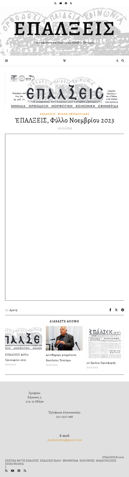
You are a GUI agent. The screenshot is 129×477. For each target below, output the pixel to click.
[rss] (55, 3)
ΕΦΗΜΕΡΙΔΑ (70, 461)
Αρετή (13, 310)
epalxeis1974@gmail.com (64, 440)
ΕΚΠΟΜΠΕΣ (87, 461)
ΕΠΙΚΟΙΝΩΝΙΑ (14, 464)
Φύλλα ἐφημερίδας (73, 114)
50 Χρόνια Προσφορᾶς (101, 363)
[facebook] (66, 3)
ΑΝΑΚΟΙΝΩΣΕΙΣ (106, 461)
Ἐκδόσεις (47, 114)
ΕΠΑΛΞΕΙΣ (64, 28)
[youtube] (60, 3)
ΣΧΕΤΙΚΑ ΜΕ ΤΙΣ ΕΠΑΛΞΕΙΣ (22, 461)
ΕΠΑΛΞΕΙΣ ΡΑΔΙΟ (50, 461)
